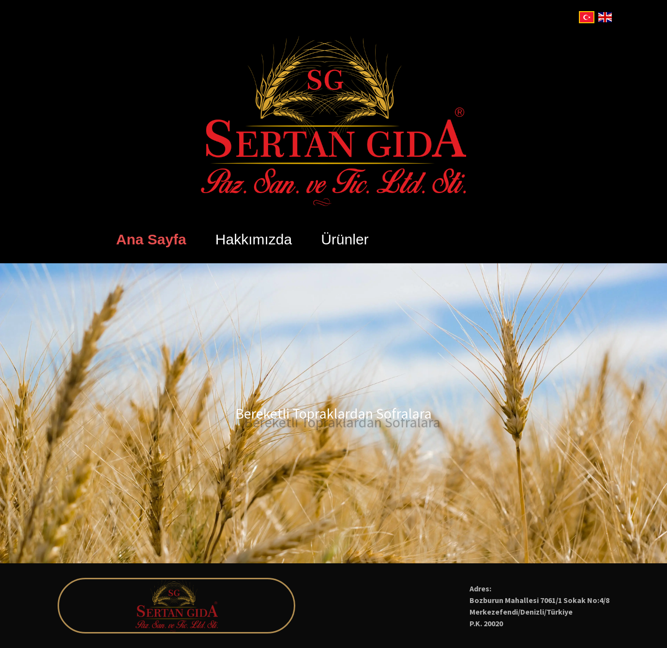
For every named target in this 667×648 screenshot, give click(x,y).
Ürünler (344, 239)
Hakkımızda (253, 239)
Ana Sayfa (151, 239)
